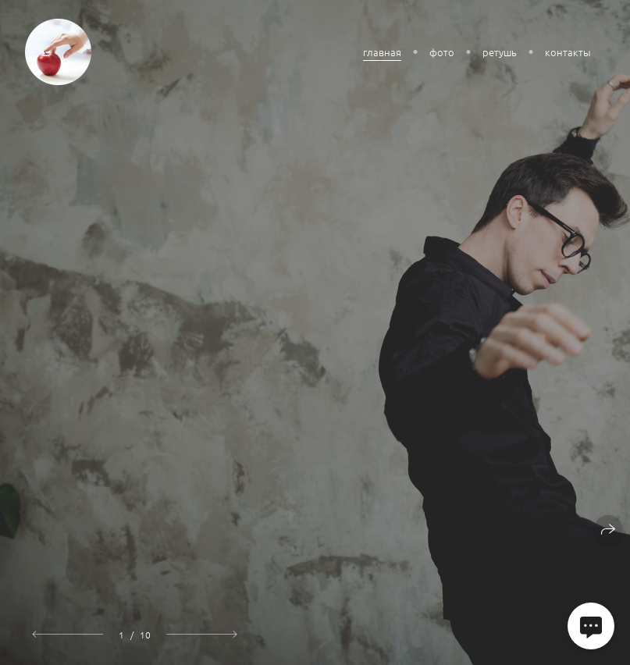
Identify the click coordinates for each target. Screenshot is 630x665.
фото (441, 51)
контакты (568, 51)
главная (382, 51)
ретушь (499, 51)
